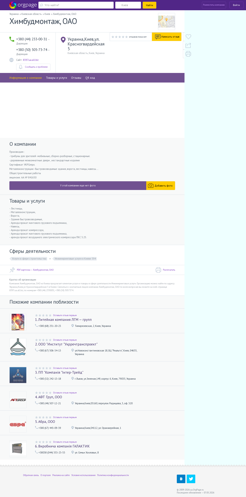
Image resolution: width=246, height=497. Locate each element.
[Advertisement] (92, 111)
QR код (90, 69)
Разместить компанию (214, 4)
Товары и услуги (56, 69)
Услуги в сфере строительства (29, 260)
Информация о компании (25, 69)
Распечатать (165, 272)
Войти (236, 5)
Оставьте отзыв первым (65, 317)
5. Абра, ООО (45, 423)
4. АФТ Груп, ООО (48, 399)
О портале (45, 475)
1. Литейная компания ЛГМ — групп (63, 321)
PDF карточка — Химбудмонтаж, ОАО (31, 272)
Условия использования (83, 475)
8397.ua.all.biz (31, 51)
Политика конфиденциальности (113, 475)
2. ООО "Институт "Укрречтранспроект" (66, 346)
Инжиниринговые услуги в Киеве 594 (75, 260)
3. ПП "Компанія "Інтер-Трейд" (59, 374)
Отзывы (76, 69)
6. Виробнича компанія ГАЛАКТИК (62, 448)
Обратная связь (31, 475)
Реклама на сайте (61, 475)
